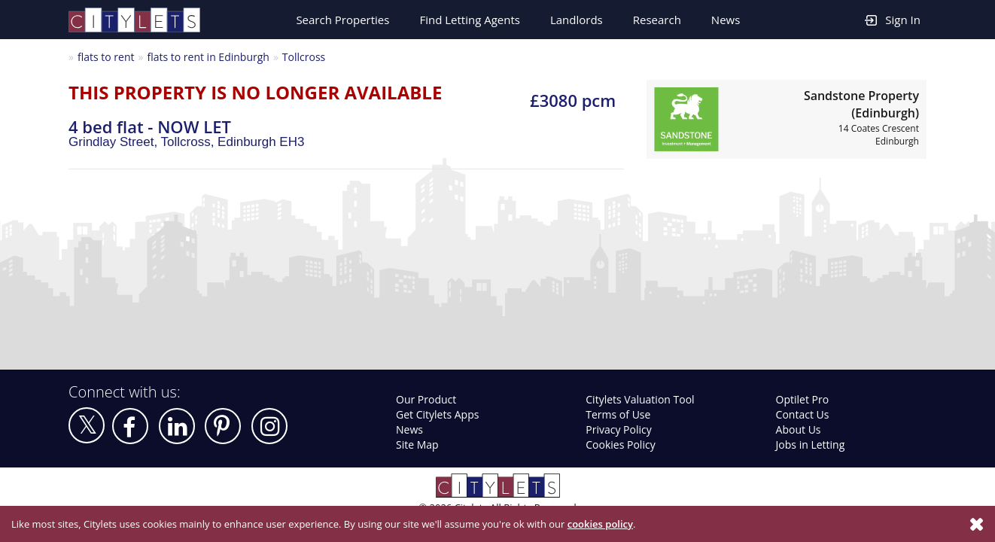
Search (342, 19)
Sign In (892, 19)
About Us (798, 429)
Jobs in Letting (810, 444)
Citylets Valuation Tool (640, 399)
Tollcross (303, 57)
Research (657, 19)
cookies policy (600, 524)
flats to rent (106, 57)
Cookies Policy (620, 444)
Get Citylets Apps (437, 414)
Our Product (426, 399)
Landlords (576, 19)
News (726, 19)
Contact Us (802, 414)
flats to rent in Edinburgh (208, 57)
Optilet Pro (802, 399)
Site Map (417, 444)
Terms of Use (618, 414)
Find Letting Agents (469, 19)
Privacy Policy (618, 429)
